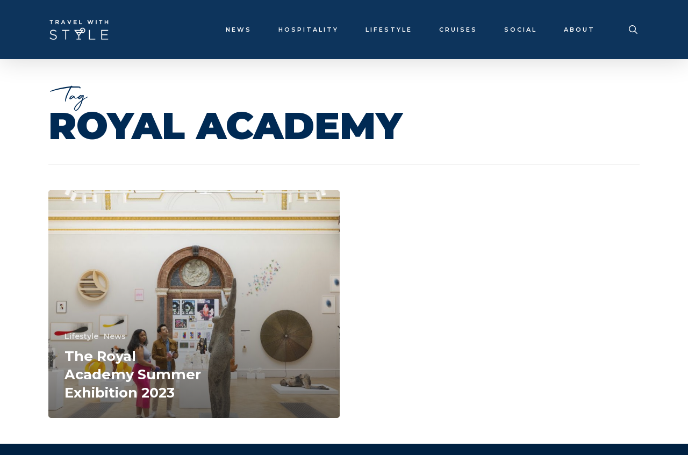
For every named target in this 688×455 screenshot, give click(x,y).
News (115, 336)
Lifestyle (81, 336)
